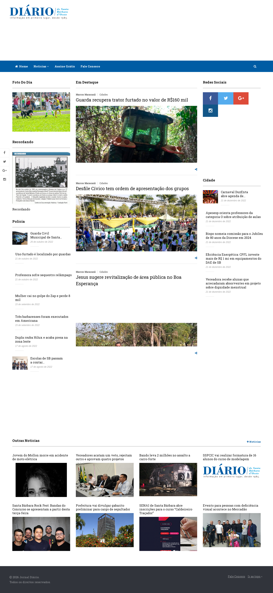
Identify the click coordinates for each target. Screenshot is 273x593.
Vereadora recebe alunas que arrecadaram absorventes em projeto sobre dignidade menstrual (233, 271)
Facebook (4, 152)
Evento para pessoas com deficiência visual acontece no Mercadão (230, 507)
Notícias (254, 442)
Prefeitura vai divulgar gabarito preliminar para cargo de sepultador (103, 507)
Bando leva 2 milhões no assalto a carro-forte (164, 457)
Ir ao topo (255, 576)
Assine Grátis (65, 66)
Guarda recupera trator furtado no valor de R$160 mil (132, 100)
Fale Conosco (90, 66)
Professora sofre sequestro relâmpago (43, 275)
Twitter (4, 161)
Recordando (21, 209)
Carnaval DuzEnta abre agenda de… (234, 182)
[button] (255, 66)
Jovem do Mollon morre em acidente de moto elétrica (40, 457)
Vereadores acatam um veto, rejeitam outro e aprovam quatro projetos (104, 457)
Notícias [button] (41, 66)
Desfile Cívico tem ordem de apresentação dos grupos (132, 188)
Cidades (103, 94)
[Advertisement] (169, 30)
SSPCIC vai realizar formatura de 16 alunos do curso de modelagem (229, 457)
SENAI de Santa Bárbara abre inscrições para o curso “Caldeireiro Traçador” (165, 509)
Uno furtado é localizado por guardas (43, 254)
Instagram (4, 179)
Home (21, 66)
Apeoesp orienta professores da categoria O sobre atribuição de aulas (233, 202)
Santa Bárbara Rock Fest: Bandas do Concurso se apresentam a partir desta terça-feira (41, 509)
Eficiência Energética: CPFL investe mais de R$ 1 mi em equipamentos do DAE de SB (233, 246)
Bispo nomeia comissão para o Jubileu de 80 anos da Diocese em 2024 (234, 223)
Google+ (4, 170)
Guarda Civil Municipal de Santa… (46, 235)
